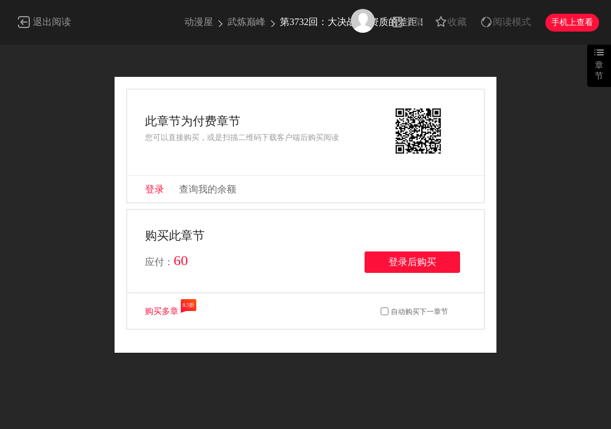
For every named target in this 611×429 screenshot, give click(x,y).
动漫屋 (198, 22)
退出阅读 (52, 22)
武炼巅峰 (246, 22)
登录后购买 (412, 262)
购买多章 (161, 311)
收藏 (457, 22)
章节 (599, 70)
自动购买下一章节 (419, 311)
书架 (414, 22)
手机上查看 (572, 22)
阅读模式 (512, 22)
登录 (154, 189)
